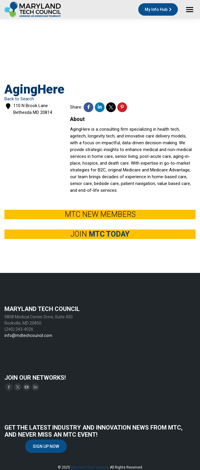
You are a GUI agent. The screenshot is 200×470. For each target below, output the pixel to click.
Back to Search (19, 98)
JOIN (100, 234)
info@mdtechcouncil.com (28, 335)
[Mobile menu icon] (190, 9)
